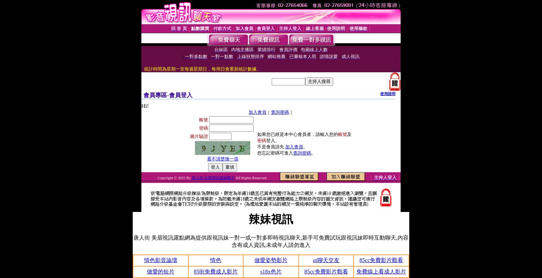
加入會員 (258, 112)
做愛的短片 (161, 272)
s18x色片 (271, 272)
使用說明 (387, 94)
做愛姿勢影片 (271, 260)
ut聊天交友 (326, 260)
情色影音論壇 (160, 260)
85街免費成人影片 (216, 272)
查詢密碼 (280, 112)
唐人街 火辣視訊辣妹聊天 (213, 178)
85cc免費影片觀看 (381, 260)
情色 (215, 260)
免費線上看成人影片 (381, 272)
